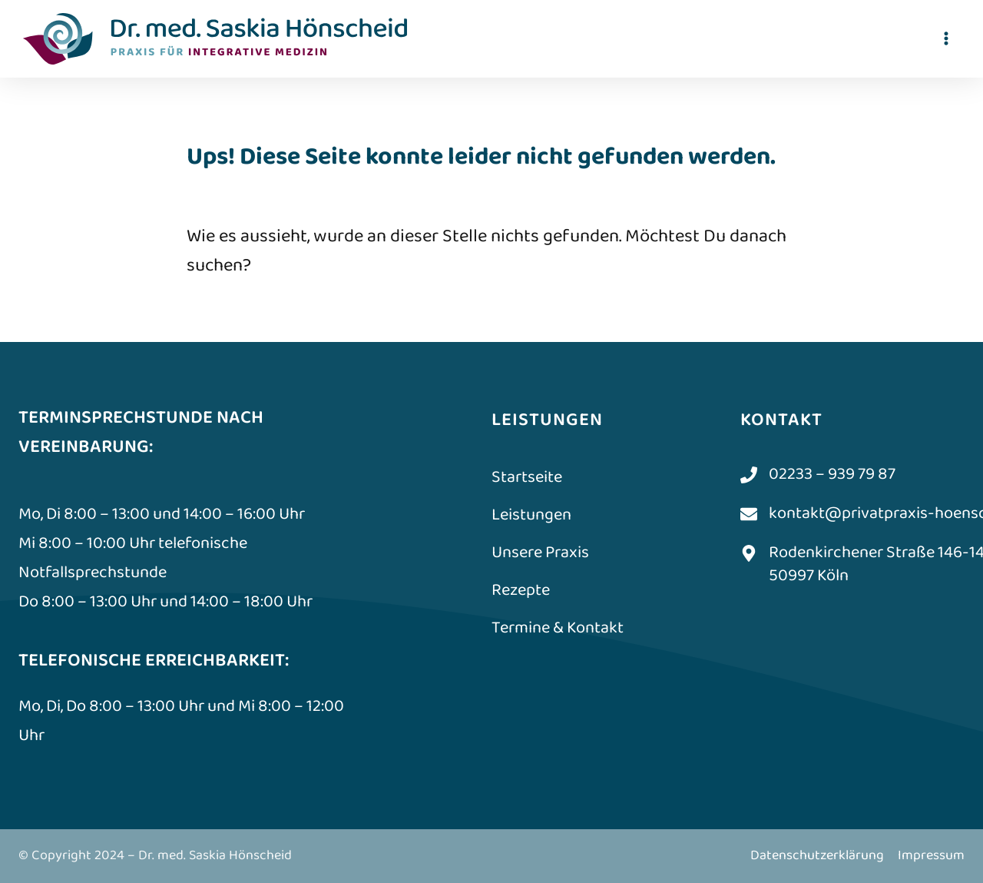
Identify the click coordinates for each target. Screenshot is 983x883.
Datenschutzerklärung (817, 856)
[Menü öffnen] (946, 38)
